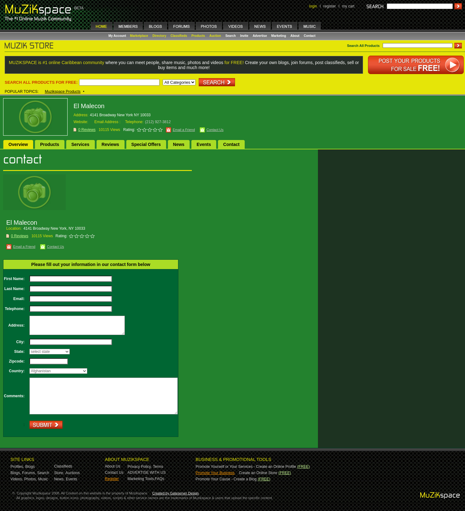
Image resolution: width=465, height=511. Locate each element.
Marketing (278, 36)
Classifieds (179, 36)
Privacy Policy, (140, 466)
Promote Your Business (215, 473)
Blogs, (16, 473)
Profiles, (17, 466)
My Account (118, 36)
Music (43, 479)
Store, (59, 473)
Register (112, 479)
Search (230, 36)
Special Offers (146, 144)
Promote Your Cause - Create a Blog (226, 479)
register (329, 6)
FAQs (159, 479)
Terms (158, 466)
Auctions (72, 473)
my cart (348, 6)
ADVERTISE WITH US (147, 472)
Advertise (260, 36)
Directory (159, 36)
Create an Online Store (258, 473)
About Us (112, 466)
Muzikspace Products (62, 91)
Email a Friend (184, 130)
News (179, 144)
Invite (244, 36)
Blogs (30, 466)
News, (59, 479)
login (313, 6)
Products (198, 36)
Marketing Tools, (141, 479)
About (294, 36)
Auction (215, 36)
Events (204, 144)
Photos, (30, 479)
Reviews (110, 144)
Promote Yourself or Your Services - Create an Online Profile (246, 466)
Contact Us (215, 130)
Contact (309, 36)
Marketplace (139, 36)
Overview (18, 144)
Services (80, 144)
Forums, (29, 473)
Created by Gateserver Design (175, 493)
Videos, (17, 479)
